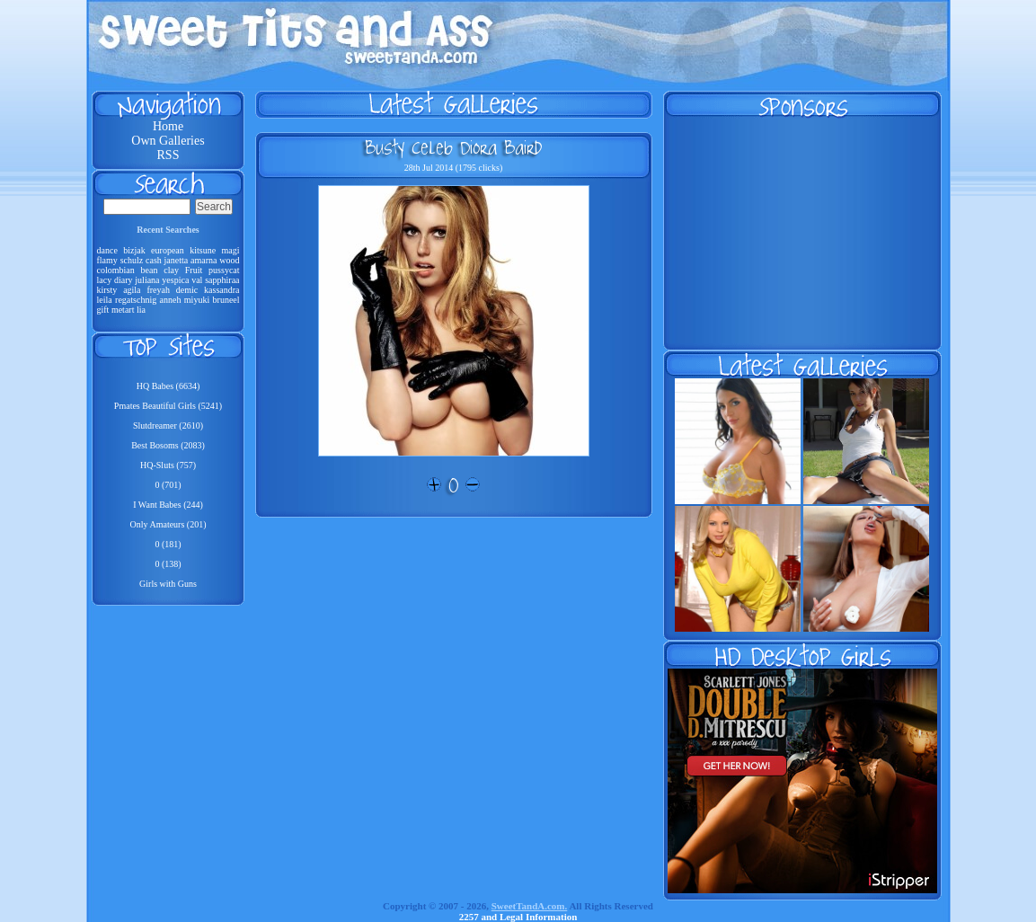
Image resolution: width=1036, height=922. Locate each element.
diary (123, 280)
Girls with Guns (168, 584)
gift (103, 310)
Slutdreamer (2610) (168, 425)
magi (231, 250)
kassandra (221, 290)
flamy (107, 260)
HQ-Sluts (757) (168, 465)
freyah (158, 290)
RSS (168, 155)
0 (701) (168, 485)
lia (141, 310)
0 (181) (168, 544)
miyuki (196, 300)
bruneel (226, 300)
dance (107, 250)
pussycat (223, 270)
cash (154, 260)
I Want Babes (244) (168, 505)
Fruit (193, 270)
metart (123, 310)
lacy (104, 280)
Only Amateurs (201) (168, 524)
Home (168, 126)
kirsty (107, 290)
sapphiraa (222, 280)
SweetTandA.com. (529, 905)
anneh (171, 300)
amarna (203, 260)
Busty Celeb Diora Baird (453, 147)
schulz (132, 260)
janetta (176, 260)
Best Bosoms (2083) (168, 445)
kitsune (203, 250)
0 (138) (168, 564)
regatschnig (135, 300)
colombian (116, 270)
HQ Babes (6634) (168, 386)
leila (104, 300)
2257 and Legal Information (518, 916)
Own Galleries (167, 140)
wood (229, 260)
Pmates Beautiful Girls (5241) (168, 406)
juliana (147, 280)
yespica (175, 280)
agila (131, 290)
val (196, 280)
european (167, 250)
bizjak (134, 250)
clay (171, 270)
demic (187, 290)
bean (149, 270)
